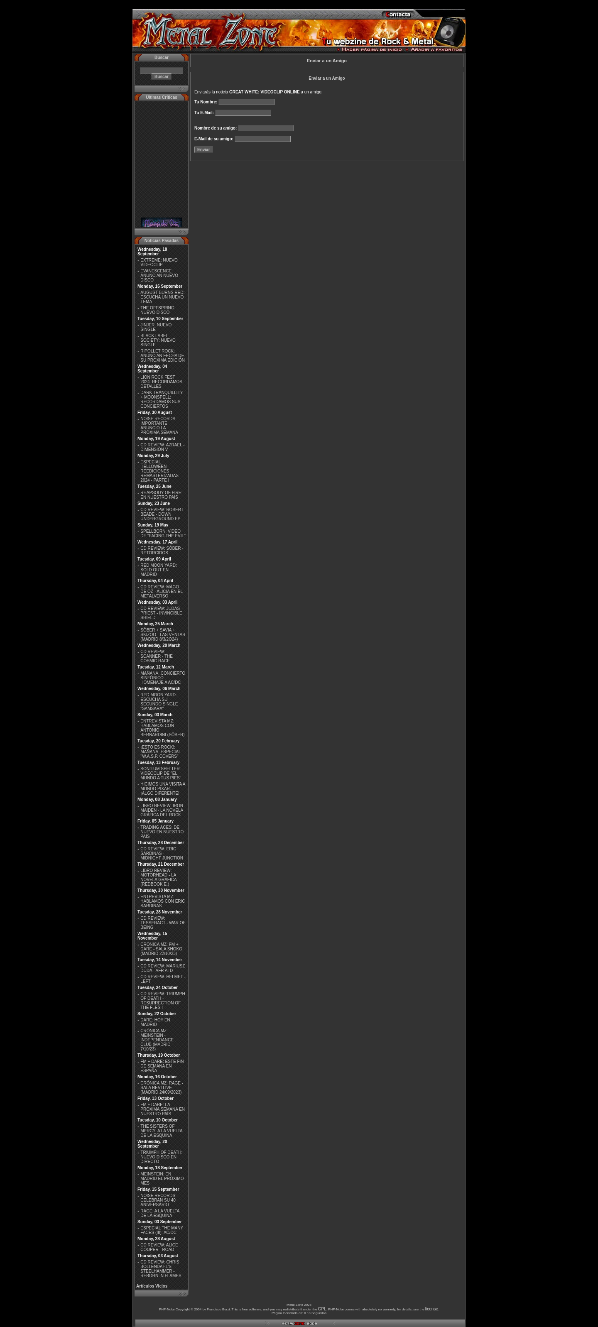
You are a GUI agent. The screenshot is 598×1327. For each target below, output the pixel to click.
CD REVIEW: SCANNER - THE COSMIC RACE (156, 656)
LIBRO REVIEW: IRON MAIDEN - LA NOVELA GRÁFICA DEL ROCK (161, 810)
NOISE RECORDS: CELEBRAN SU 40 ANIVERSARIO (158, 1200)
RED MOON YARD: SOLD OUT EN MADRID (158, 570)
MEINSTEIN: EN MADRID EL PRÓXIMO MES (162, 1178)
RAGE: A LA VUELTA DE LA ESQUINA (159, 1213)
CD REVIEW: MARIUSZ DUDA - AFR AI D (162, 968)
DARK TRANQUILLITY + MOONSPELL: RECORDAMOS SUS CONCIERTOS (161, 399)
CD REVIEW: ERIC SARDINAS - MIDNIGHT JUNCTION (161, 853)
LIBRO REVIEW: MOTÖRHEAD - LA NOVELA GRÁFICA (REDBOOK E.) (158, 877)
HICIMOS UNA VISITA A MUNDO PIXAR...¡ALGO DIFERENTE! (162, 789)
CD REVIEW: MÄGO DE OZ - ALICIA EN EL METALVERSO (161, 591)
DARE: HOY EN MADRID (155, 1022)
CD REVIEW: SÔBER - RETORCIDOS (161, 550)
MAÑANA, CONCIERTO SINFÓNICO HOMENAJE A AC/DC (162, 678)
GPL (322, 1309)
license (431, 1309)
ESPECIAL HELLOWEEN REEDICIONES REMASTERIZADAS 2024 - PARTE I (159, 471)
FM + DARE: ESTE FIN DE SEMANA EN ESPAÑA (162, 1066)
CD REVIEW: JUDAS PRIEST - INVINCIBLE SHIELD (161, 613)
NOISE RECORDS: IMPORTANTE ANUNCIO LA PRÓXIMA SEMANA (159, 425)
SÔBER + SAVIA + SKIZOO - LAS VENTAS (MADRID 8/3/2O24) (162, 634)
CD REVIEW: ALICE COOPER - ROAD (159, 1247)
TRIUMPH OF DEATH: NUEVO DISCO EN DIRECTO (161, 1157)
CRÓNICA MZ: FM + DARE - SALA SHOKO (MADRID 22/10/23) (161, 949)
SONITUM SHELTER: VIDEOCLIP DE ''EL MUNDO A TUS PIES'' (160, 773)
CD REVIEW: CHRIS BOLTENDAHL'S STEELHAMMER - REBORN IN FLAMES (160, 1269)
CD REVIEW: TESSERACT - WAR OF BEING (162, 923)
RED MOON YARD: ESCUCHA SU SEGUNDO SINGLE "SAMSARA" (159, 702)
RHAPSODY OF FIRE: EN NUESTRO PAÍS (161, 494)
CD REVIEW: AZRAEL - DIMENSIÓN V (162, 447)
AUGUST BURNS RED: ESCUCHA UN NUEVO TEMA (162, 297)
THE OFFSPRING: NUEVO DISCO (157, 310)
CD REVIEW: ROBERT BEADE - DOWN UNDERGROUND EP (161, 514)
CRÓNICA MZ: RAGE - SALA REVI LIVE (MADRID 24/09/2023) (161, 1087)
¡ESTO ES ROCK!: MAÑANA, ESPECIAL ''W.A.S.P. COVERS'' (160, 752)
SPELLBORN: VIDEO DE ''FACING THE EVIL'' (163, 533)
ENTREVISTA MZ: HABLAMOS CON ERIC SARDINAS (162, 901)
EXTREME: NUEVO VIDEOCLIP (158, 262)
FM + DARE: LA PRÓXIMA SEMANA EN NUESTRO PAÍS (162, 1109)
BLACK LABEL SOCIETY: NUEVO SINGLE (157, 340)
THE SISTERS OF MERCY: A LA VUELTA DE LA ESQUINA (161, 1131)
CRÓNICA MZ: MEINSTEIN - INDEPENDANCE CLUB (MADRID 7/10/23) (156, 1039)
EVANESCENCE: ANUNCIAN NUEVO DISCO (159, 275)
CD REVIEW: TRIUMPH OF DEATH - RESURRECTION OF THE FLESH (162, 1001)
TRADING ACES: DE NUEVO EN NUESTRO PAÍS (162, 832)
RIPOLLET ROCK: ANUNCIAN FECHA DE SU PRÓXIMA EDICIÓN (162, 355)
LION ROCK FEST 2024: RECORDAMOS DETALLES (161, 382)
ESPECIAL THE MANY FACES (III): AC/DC (161, 1230)
